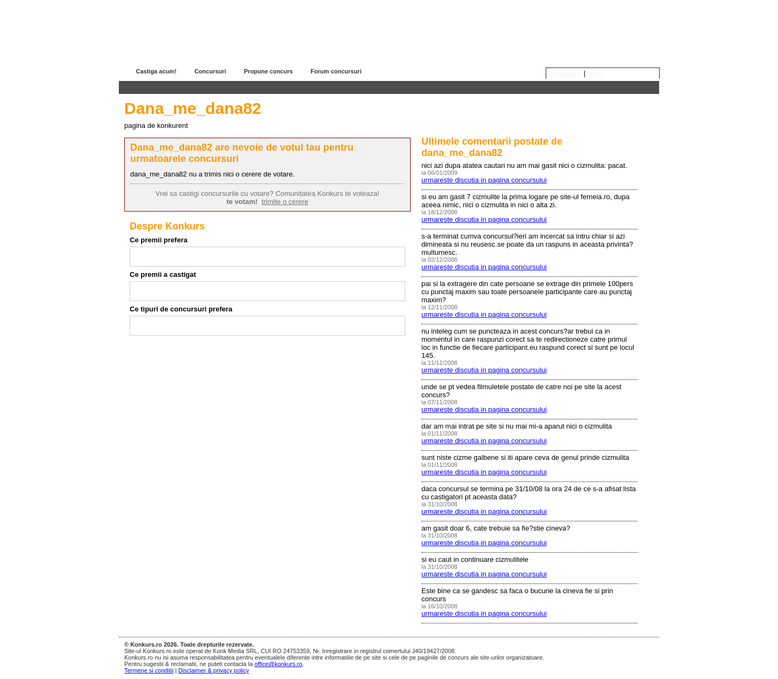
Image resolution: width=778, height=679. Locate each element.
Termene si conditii (148, 670)
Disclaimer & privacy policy (213, 670)
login (595, 73)
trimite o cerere (284, 202)
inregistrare (565, 73)
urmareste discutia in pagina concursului (484, 180)
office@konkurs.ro (278, 664)
